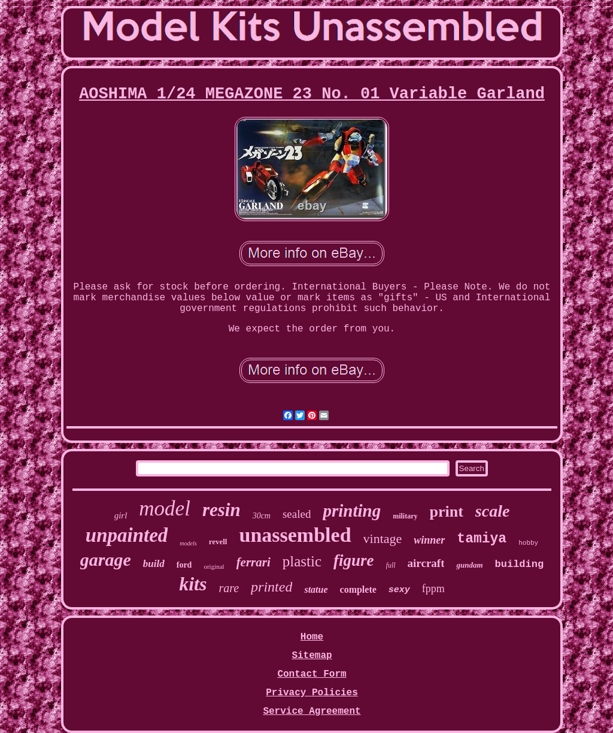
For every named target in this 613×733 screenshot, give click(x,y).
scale (492, 511)
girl (121, 515)
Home (312, 637)
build (154, 563)
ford (184, 564)
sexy (399, 590)
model (164, 508)
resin (221, 509)
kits (193, 584)
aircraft (426, 563)
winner (429, 540)
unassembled (295, 535)
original (214, 566)
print (446, 511)
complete (358, 589)
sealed (297, 514)
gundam (469, 564)
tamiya (481, 539)
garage (105, 559)
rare (229, 588)
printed (271, 587)
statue (315, 589)
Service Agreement (311, 711)
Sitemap (312, 655)
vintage (382, 538)
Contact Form (311, 674)
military (405, 516)
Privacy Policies (312, 692)
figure (353, 560)
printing (352, 510)
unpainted (127, 535)
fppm (433, 589)
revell (218, 541)
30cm (262, 515)
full (391, 565)
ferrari (253, 562)
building (519, 564)
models (188, 543)
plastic (302, 561)
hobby (528, 543)
